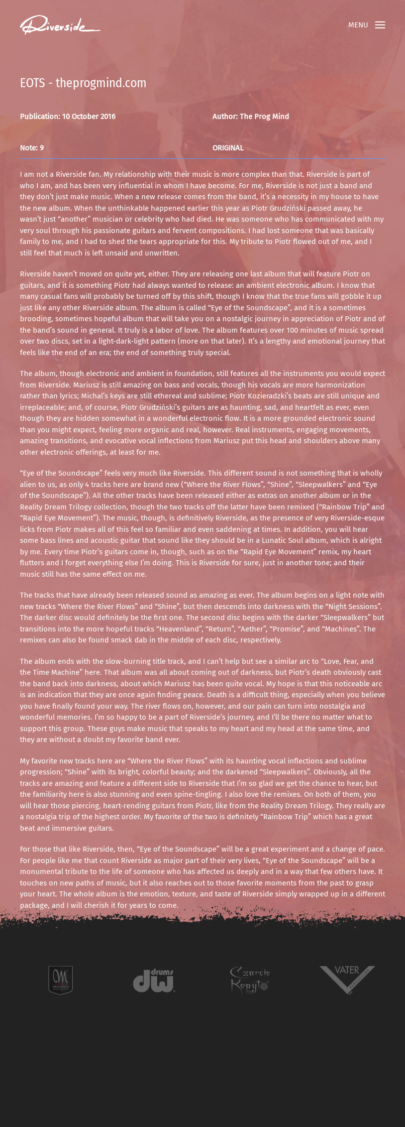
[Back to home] (60, 25)
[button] (366, 25)
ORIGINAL (227, 147)
